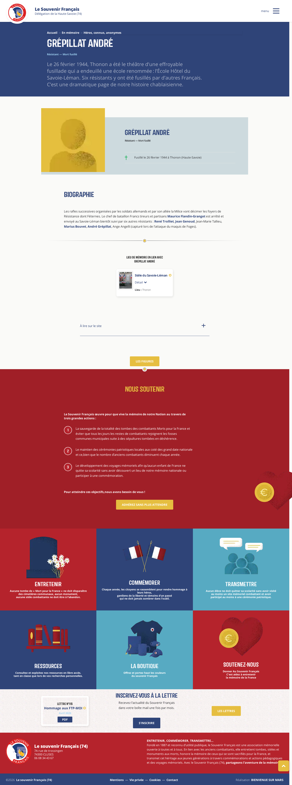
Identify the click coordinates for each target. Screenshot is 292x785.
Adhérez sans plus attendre (144, 505)
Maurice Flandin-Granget (186, 216)
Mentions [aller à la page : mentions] (117, 780)
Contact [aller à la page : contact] (172, 780)
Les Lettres (226, 711)
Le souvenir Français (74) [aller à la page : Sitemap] (34, 780)
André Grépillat (99, 226)
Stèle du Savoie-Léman (153, 275)
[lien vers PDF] (65, 720)
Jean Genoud (185, 221)
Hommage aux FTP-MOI (65, 708)
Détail (141, 282)
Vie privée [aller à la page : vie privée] (137, 780)
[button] (276, 11)
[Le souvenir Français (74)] (17, 21)
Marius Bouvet (75, 226)
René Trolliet (164, 221)
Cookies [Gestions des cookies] (155, 780)
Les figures (145, 361)
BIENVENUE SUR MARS (267, 780)
